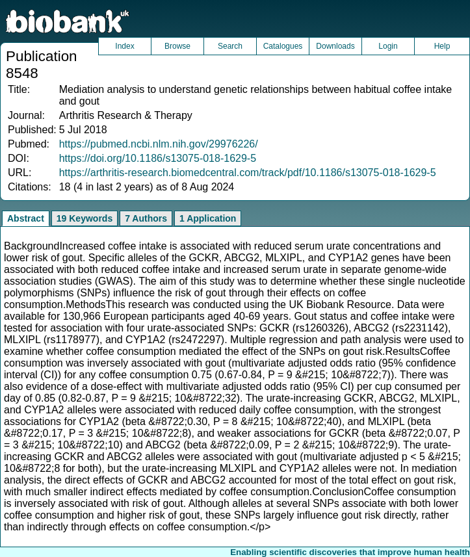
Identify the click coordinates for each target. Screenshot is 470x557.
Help (442, 46)
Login (387, 46)
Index (124, 46)
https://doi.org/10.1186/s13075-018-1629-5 (157, 158)
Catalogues (283, 46)
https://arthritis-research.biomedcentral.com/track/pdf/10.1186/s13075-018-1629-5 (247, 172)
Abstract (25, 218)
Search (230, 46)
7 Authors (146, 218)
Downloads (335, 46)
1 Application (207, 218)
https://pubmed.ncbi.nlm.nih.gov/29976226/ (158, 143)
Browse (177, 46)
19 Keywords (84, 218)
